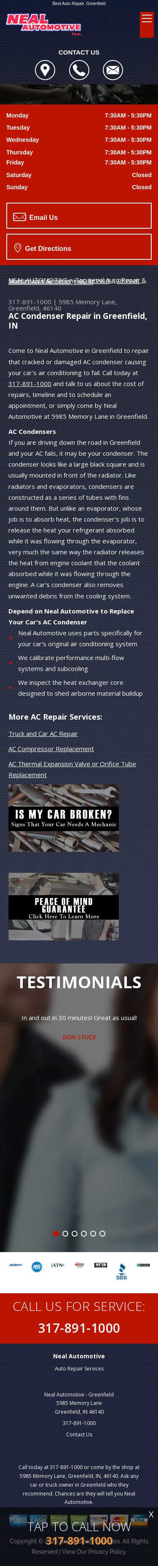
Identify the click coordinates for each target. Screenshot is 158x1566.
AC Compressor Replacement (51, 748)
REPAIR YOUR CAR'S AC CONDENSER (73, 281)
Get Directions (42, 247)
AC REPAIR (94, 281)
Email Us (35, 217)
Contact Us (79, 1434)
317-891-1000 (29, 302)
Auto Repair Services (79, 1368)
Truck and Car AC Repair (43, 733)
